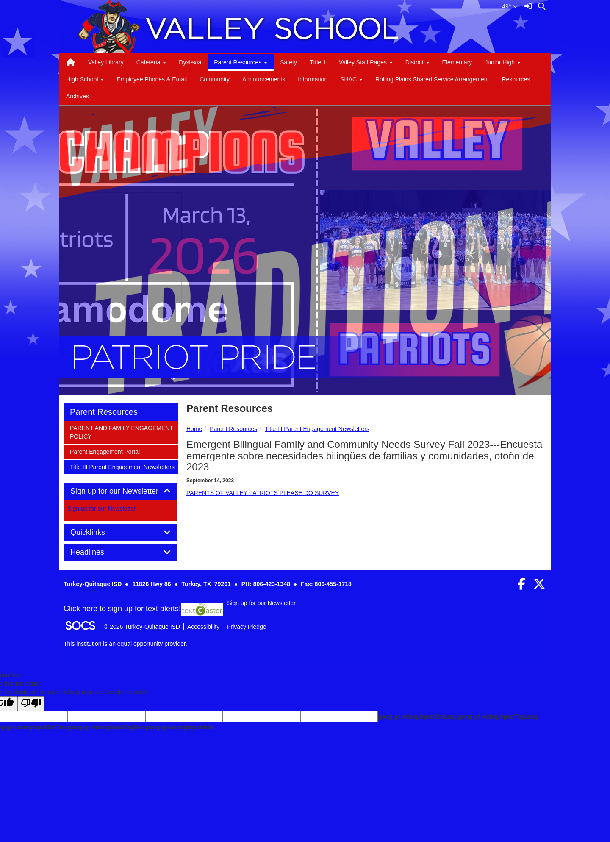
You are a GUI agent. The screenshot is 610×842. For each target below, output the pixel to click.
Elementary (457, 62)
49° (510, 6)
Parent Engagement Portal (104, 451)
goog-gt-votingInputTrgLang (498, 716)
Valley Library (106, 62)
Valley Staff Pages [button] (366, 62)
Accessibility (203, 626)
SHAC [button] (351, 79)
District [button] (417, 62)
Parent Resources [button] (240, 62)
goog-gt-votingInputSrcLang (418, 716)
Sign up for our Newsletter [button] (120, 491)
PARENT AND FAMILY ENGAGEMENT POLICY (121, 431)
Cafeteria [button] (151, 62)
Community (215, 79)
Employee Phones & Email (151, 79)
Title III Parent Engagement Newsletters (317, 428)
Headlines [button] (96, 552)
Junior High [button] (503, 62)
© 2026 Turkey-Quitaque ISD (142, 626)
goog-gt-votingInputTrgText (106, 727)
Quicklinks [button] (97, 532)
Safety (288, 62)
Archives (77, 96)
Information (312, 79)
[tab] (120, 491)
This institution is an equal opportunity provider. (125, 643)
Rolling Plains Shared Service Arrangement (432, 79)
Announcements (263, 79)
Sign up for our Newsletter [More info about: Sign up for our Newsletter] (101, 508)
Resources (516, 79)
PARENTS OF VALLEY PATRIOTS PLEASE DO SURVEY (262, 492)
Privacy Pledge (246, 626)
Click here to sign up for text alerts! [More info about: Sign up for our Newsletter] (122, 609)
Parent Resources (233, 428)
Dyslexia (190, 62)
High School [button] (85, 79)
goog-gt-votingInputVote (179, 727)
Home (194, 428)
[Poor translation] (30, 703)
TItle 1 (318, 62)
